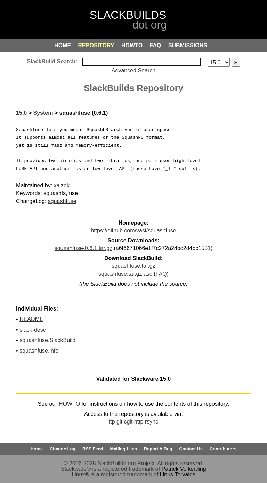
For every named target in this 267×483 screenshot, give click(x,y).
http (139, 422)
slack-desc (32, 330)
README (31, 319)
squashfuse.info (38, 351)
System (43, 113)
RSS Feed (92, 448)
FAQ (161, 274)
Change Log (62, 448)
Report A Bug (158, 448)
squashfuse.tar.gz (133, 266)
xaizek (62, 185)
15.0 (21, 113)
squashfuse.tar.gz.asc (125, 274)
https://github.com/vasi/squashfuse (133, 230)
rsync (151, 422)
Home (37, 448)
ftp (112, 422)
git (119, 422)
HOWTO (69, 404)
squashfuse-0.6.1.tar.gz (83, 248)
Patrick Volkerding (184, 469)
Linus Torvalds (177, 474)
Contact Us (191, 448)
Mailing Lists (123, 448)
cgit (128, 422)
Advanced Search (133, 70)
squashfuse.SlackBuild (47, 340)
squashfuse (62, 201)
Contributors (223, 448)
